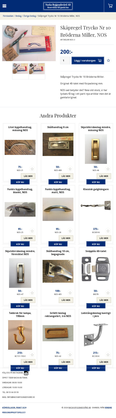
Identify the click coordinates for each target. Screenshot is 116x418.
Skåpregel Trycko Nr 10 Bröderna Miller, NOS (59, 16)
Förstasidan (8, 16)
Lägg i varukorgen (88, 60)
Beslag (18, 16)
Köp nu (13, 176)
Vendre (108, 408)
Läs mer (28, 176)
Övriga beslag (29, 16)
